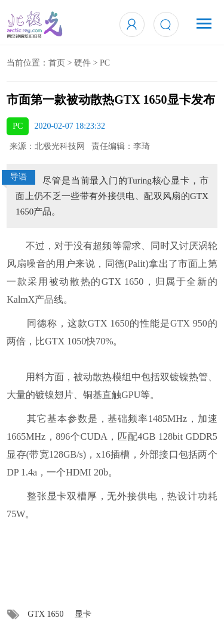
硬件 (82, 62)
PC (105, 62)
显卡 (83, 614)
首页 (56, 62)
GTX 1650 (45, 614)
